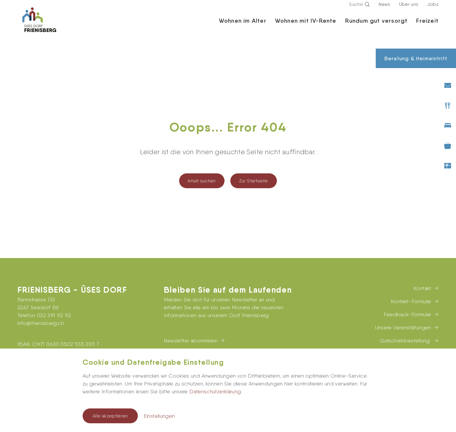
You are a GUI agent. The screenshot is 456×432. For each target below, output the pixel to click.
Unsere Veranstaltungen (403, 327)
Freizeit (427, 26)
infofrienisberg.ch (40, 323)
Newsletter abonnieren (191, 340)
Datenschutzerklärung (215, 391)
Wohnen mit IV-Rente (305, 26)
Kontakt (422, 288)
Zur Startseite (253, 181)
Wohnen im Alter (242, 26)
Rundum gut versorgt (376, 26)
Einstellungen (159, 416)
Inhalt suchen (202, 181)
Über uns (408, 10)
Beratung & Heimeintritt (415, 58)
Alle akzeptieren (110, 416)
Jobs (433, 10)
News (384, 10)
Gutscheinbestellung (405, 340)
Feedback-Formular (407, 314)
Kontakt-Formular (411, 301)
